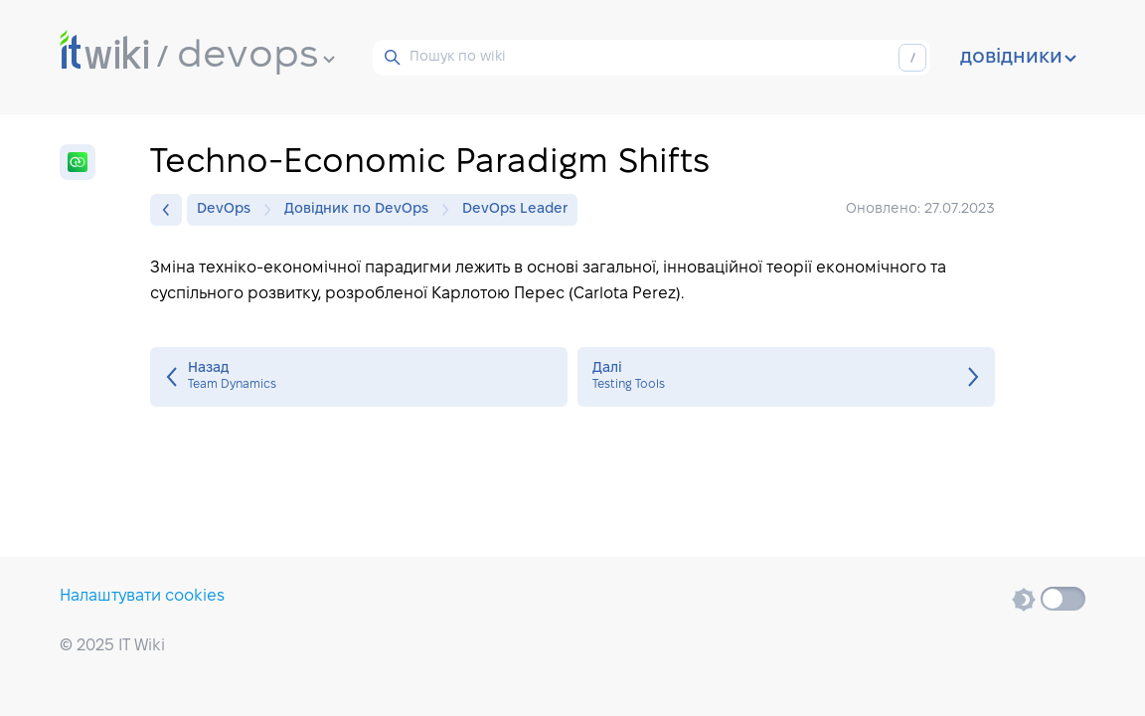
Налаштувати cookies (142, 596)
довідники (1018, 58)
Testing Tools (786, 377)
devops (256, 57)
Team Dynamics (359, 377)
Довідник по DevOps (361, 210)
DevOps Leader (515, 209)
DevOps (228, 210)
